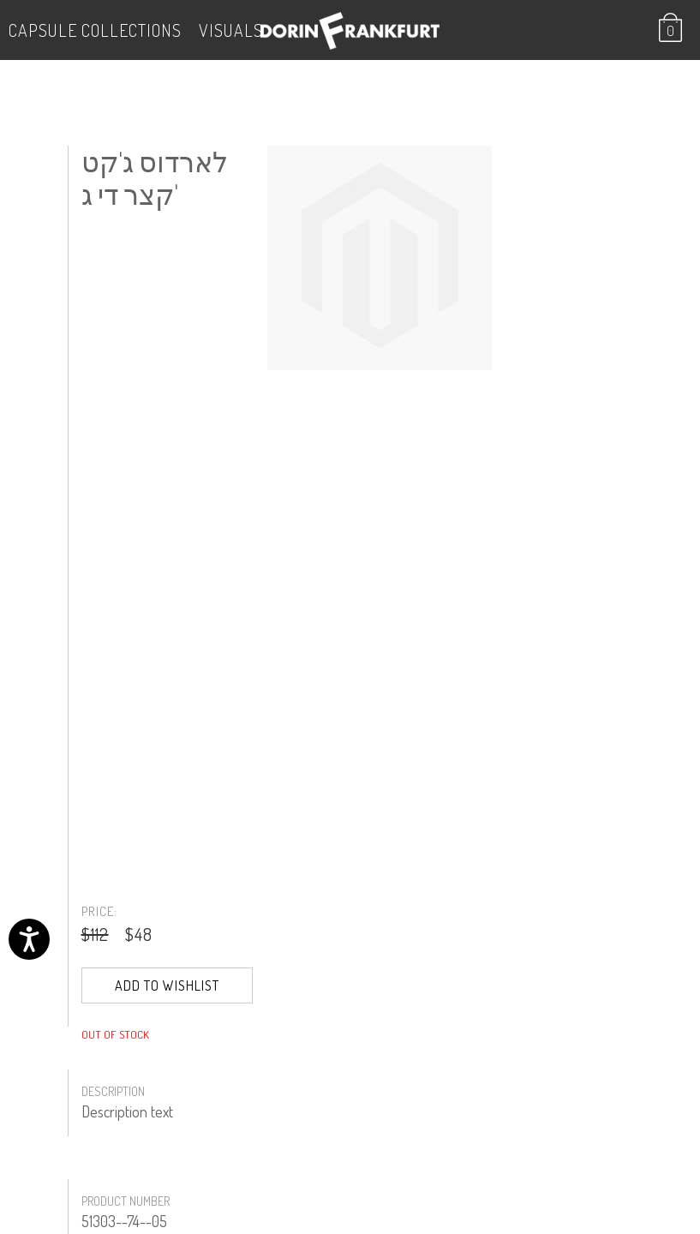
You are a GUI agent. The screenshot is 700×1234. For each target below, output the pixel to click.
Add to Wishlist (167, 985)
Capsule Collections (95, 30)
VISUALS (231, 30)
